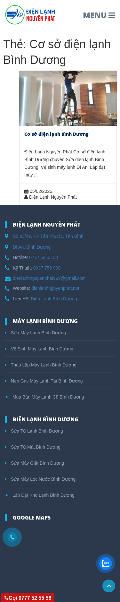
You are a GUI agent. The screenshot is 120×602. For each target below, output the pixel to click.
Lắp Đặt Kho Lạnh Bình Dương (40, 495)
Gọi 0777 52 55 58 (28, 598)
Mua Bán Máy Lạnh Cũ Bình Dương (45, 397)
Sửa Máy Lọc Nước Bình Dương (40, 479)
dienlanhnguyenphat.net (55, 288)
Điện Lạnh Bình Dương (54, 298)
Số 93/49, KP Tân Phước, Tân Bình (48, 236)
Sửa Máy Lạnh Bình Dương (35, 332)
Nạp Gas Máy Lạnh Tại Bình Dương (44, 380)
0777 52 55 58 (43, 257)
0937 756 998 (47, 268)
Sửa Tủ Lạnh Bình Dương (34, 431)
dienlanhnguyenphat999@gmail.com (49, 278)
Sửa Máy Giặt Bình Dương (34, 463)
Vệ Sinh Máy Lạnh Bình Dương (39, 348)
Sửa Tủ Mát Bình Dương (32, 447)
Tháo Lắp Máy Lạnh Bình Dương (40, 364)
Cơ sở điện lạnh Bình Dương (56, 134)
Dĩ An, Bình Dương (32, 247)
